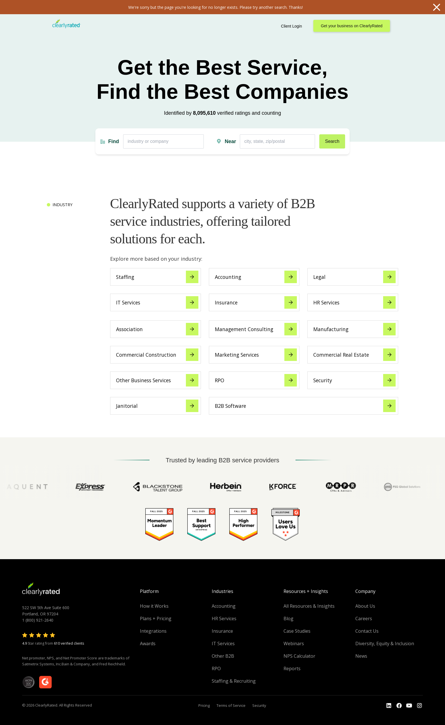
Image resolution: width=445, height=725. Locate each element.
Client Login (291, 26)
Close (436, 7)
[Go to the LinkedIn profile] (388, 705)
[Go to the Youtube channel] (409, 705)
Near (230, 141)
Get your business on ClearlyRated (351, 26)
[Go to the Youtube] (399, 705)
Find (113, 141)
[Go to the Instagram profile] (419, 705)
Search (332, 141)
